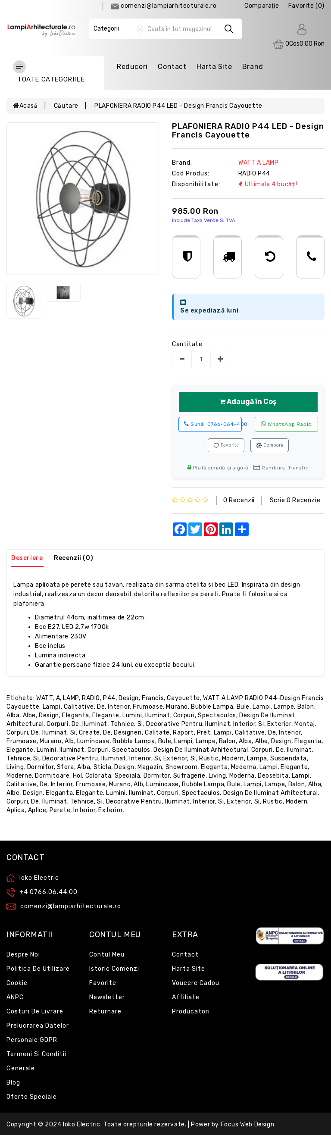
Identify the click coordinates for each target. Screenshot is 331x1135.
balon (305, 706)
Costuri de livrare (34, 1011)
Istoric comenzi (114, 968)
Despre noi (23, 954)
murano (177, 706)
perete (60, 810)
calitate (157, 732)
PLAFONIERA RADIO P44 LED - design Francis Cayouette (178, 105)
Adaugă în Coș (248, 401)
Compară (269, 445)
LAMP (70, 698)
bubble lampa (212, 706)
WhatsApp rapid (286, 424)
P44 (109, 698)
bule (243, 706)
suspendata (288, 758)
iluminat (157, 715)
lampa (257, 758)
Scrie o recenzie (295, 500)
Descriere (27, 558)
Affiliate (186, 997)
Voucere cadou (195, 983)
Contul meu (107, 954)
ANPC (15, 997)
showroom (182, 767)
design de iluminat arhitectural (200, 750)
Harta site (188, 968)
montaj (304, 724)
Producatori (191, 1011)
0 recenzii (239, 500)
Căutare (66, 105)
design (129, 698)
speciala (128, 775)
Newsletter (107, 997)
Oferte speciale (31, 1097)
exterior (279, 724)
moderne (19, 775)
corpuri (184, 715)
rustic (209, 758)
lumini (132, 715)
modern (233, 758)
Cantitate (187, 344)
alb (69, 741)
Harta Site (214, 67)
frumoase (148, 706)
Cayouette (183, 698)
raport (183, 732)
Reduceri (132, 67)
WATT (44, 698)
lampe (284, 706)
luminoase (93, 741)
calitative (79, 706)
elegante (105, 715)
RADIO (91, 698)
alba (12, 715)
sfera (65, 767)
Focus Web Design (248, 1124)
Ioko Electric (81, 1124)
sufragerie (189, 775)
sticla (103, 767)
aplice (37, 810)
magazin (149, 767)
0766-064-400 (213, 424)
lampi (52, 706)
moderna (243, 767)
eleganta (75, 715)
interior (119, 706)
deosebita (273, 775)
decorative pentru (174, 724)
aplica (15, 810)
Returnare (105, 1011)
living (15, 767)
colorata (98, 775)
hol (77, 775)
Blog (13, 1082)
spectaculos (217, 715)
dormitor (40, 767)
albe (29, 715)
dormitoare (52, 775)
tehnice (122, 724)
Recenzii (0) (73, 558)
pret (203, 732)
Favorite (226, 445)
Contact (172, 67)
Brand (252, 67)
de (101, 706)
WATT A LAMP (258, 162)
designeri (127, 732)
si (140, 724)
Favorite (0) (306, 5)
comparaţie (261, 5)
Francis (153, 698)
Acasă (25, 105)
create (89, 732)
